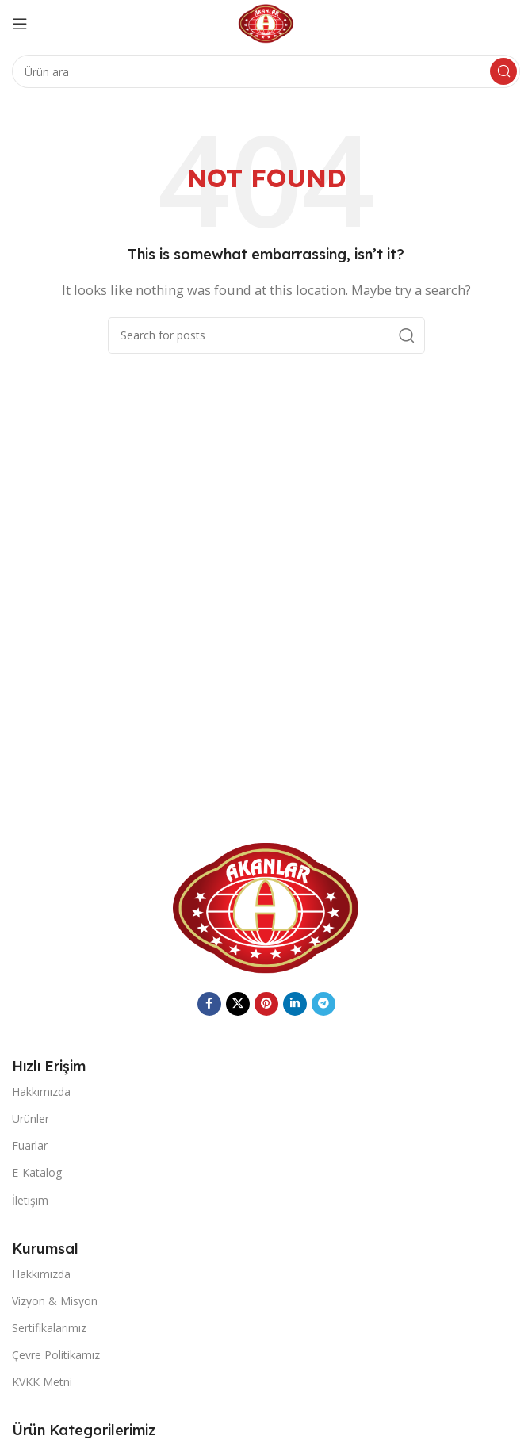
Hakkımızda (41, 1091)
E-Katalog (37, 1172)
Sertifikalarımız (49, 1327)
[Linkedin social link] (295, 1004)
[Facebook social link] (209, 1004)
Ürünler (30, 1118)
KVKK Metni (42, 1381)
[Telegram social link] (323, 1004)
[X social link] (238, 1004)
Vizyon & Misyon (55, 1300)
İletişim (30, 1200)
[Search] (266, 71)
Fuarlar (30, 1145)
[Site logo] (266, 22)
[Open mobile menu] (20, 24)
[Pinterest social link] (266, 1004)
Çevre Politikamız (56, 1354)
